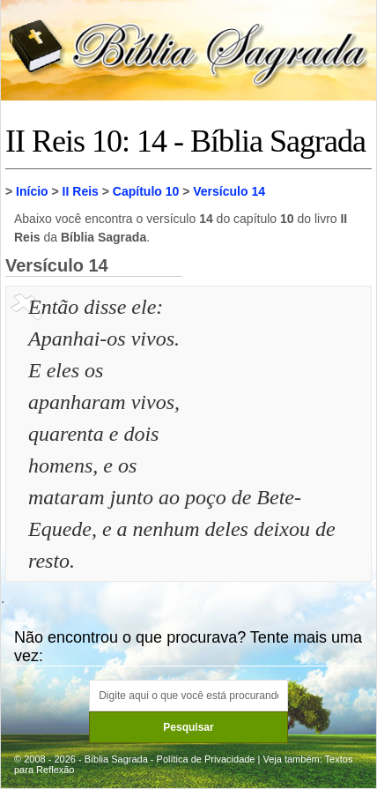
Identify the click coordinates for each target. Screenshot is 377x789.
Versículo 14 (229, 191)
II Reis (81, 191)
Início (32, 191)
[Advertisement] (279, 379)
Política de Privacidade (206, 759)
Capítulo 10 (146, 191)
